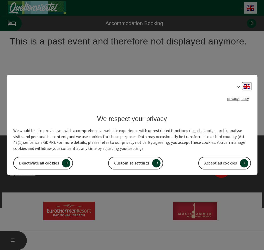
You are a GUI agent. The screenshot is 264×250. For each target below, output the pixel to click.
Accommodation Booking (128, 23)
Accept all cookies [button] (220, 163)
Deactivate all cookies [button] (39, 163)
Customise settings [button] (131, 163)
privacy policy (238, 98)
